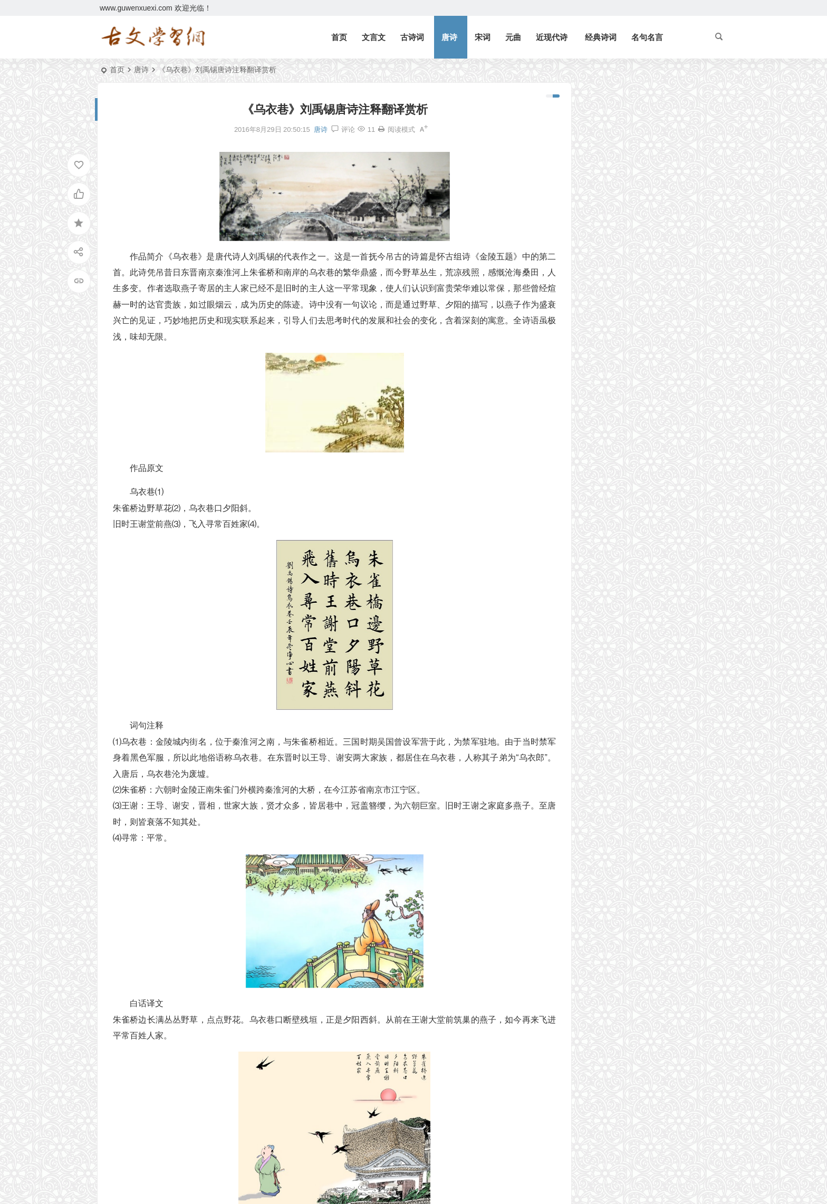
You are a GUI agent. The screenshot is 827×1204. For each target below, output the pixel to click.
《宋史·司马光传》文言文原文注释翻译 (634, 427)
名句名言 (647, 37)
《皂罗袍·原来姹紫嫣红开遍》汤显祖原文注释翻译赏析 (634, 412)
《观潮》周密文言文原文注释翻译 (636, 161)
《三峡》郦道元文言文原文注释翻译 (640, 176)
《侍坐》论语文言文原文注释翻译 (630, 366)
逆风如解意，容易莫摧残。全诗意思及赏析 (651, 192)
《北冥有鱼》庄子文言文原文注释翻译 (643, 131)
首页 (339, 37)
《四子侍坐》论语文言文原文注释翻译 (634, 381)
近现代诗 (552, 37)
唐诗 (449, 37)
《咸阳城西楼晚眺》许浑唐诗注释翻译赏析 (634, 442)
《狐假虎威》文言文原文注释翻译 (636, 253)
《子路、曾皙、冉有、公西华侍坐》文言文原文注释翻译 (634, 396)
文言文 (374, 37)
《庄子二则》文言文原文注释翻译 (630, 320)
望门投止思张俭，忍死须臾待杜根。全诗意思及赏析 (666, 207)
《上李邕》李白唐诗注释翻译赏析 (630, 350)
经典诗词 (601, 37)
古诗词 (412, 37)
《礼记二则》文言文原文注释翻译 (636, 146)
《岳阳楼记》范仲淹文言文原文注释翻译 (647, 115)
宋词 (483, 37)
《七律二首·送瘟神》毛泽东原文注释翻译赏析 (655, 238)
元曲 (513, 37)
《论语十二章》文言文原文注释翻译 (640, 222)
